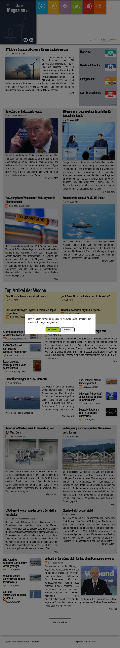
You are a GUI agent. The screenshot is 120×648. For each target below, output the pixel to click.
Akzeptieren (52, 329)
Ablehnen (67, 329)
